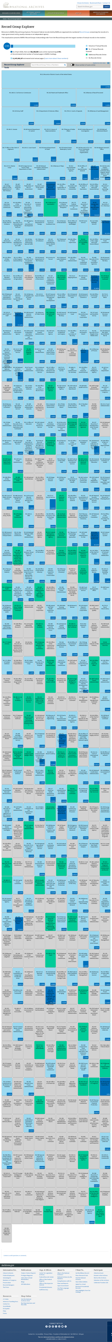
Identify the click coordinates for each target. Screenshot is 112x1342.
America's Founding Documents (100, 13)
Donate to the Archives (101, 1275)
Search (107, 6)
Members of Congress (9, 1280)
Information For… (10, 1270)
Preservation (7, 1282)
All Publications (25, 1284)
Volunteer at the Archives (101, 1280)
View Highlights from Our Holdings (83, 1291)
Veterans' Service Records (33, 13)
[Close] (109, 1323)
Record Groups (84, 32)
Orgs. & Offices (45, 1270)
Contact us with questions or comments (15, 1255)
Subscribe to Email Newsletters (26, 1278)
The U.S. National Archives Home (23, 5)
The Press (6, 1287)
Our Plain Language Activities (63, 1289)
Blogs (23, 1282)
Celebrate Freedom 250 (101, 1282)
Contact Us (106, 3)
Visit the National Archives (81, 1278)
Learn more (94, 1338)
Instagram (53, 1326)
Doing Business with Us (64, 1281)
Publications (26, 1270)
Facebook (46, 1326)
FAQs (4, 1311)
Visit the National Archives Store (26, 1300)
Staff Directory (43, 1290)
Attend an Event (98, 1273)
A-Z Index (5, 1299)
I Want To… (80, 1270)
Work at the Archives (100, 1278)
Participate (98, 1270)
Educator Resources (56, 13)
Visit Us (78, 13)
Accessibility (39, 1334)
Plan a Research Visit (82, 1275)
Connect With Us (56, 1323)
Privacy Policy (48, 1334)
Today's (28, 1273)
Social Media (6, 1306)
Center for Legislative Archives (45, 1274)
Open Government (63, 1286)
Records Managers (8, 1285)
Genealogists (7, 1278)
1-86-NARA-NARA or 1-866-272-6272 (56, 1339)
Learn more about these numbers (56, 58)
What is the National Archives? (63, 1274)
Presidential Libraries (45, 1287)
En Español (6, 1308)
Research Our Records (11, 13)
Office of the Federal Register (45, 1280)
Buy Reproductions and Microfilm (28, 1304)
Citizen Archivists (83, 3)
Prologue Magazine (27, 1275)
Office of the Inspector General (46, 1284)
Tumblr (56, 1326)
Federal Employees (9, 1275)
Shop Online (26, 1296)
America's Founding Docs (10, 1301)
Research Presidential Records (82, 1287)
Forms (5, 1313)
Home (4, 19)
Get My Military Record (82, 1273)
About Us (61, 1270)
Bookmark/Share (96, 3)
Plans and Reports (62, 1283)
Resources (7, 1296)
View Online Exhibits (81, 1282)
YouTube (59, 1326)
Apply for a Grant (81, 1284)
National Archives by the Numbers (64, 1277)
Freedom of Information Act (61, 1334)
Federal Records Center (46, 1277)
